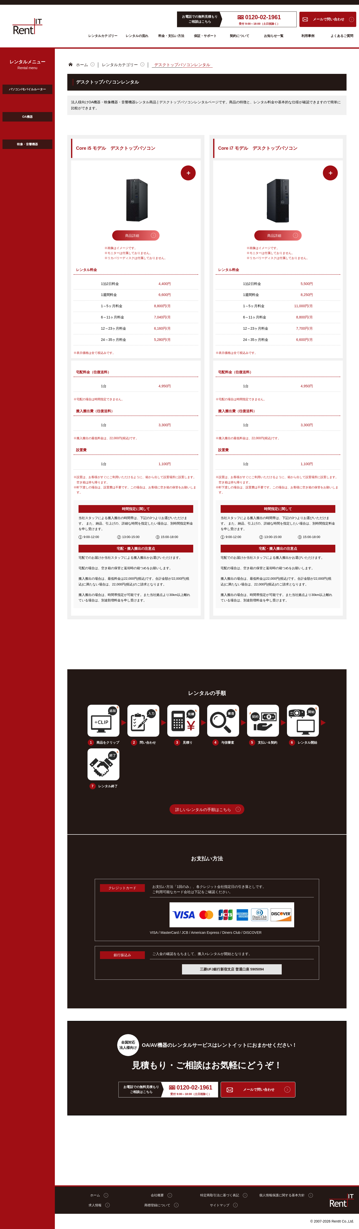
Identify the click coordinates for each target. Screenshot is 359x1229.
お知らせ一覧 (273, 36)
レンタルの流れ (137, 36)
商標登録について (160, 1205)
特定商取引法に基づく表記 (223, 1195)
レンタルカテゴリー (102, 36)
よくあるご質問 (342, 36)
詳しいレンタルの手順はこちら (203, 809)
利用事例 (307, 36)
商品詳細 (132, 235)
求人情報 (98, 1205)
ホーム (82, 64)
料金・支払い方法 (171, 36)
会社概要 (161, 1195)
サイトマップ (223, 1205)
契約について (239, 36)
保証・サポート (205, 36)
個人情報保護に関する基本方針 (285, 1195)
